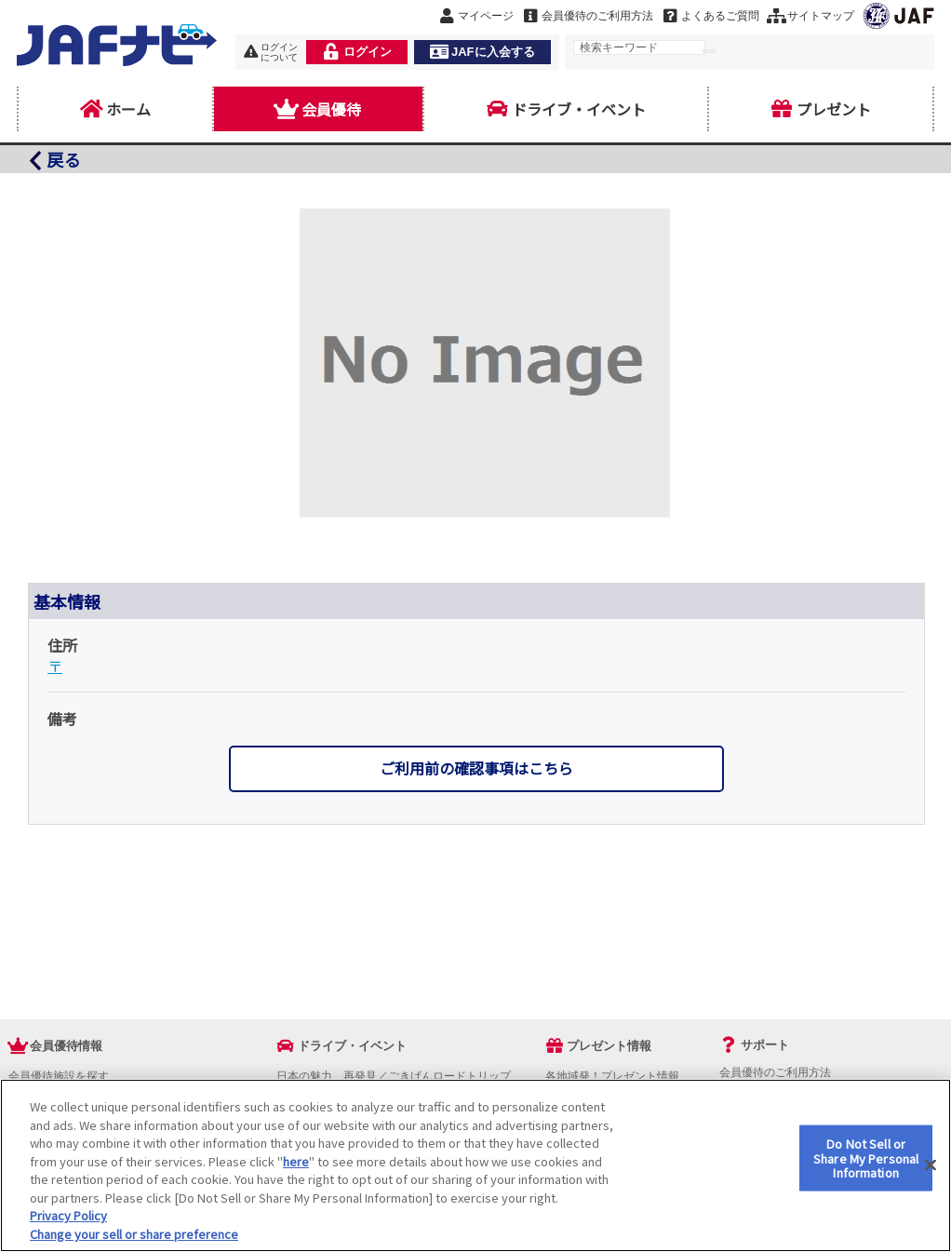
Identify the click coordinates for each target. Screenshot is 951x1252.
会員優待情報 (66, 1046)
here (296, 1174)
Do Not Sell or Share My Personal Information (865, 1171)
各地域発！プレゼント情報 (612, 1076)
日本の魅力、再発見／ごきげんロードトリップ (393, 1076)
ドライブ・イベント (566, 109)
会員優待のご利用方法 (775, 1072)
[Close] (930, 1178)
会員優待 (318, 109)
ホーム (115, 109)
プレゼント (820, 109)
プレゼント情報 (609, 1046)
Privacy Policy (68, 1228)
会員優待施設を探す (58, 1076)
